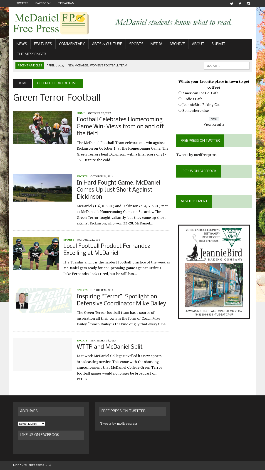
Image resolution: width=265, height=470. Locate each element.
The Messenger (31, 54)
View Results (213, 124)
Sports (136, 44)
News (22, 44)
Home (81, 113)
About (198, 44)
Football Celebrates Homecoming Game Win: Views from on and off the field (120, 127)
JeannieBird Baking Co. (201, 104)
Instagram (66, 3)
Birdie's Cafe (192, 98)
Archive (177, 44)
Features (43, 44)
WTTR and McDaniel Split (110, 347)
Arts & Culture (107, 44)
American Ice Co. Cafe (200, 92)
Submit (218, 44)
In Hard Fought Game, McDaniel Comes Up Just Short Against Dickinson (118, 190)
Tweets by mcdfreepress (196, 154)
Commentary (72, 44)
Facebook (43, 3)
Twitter (22, 3)
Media (156, 44)
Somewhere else (195, 110)
